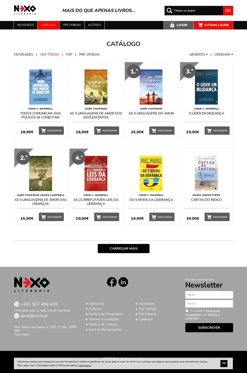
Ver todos (49, 54)
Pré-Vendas (147, 314)
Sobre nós (96, 303)
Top (69, 54)
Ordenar (222, 54)
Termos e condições (104, 319)
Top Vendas (148, 309)
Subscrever (209, 327)
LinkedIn (123, 282)
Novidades (25, 25)
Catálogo (48, 25)
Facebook (112, 282)
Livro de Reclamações (105, 329)
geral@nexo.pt (34, 316)
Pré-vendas (72, 25)
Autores (94, 25)
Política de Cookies (103, 324)
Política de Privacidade (106, 314)
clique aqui (85, 365)
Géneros (197, 54)
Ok (228, 10)
